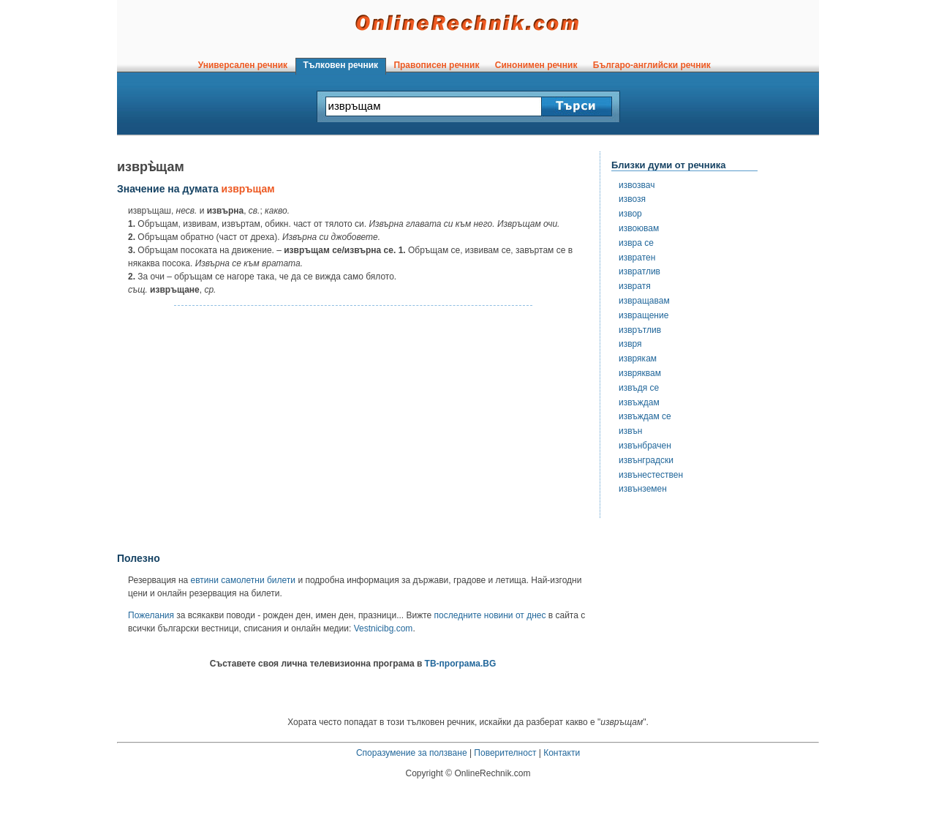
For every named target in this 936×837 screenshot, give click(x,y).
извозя (632, 199)
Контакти (561, 753)
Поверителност (505, 753)
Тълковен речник (340, 65)
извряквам (640, 373)
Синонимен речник (536, 65)
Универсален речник (242, 65)
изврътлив (640, 330)
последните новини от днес (490, 615)
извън (630, 431)
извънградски (646, 460)
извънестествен (651, 475)
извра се (636, 243)
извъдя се (639, 388)
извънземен (643, 489)
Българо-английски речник (651, 65)
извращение (643, 315)
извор (630, 214)
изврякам (638, 358)
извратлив (639, 271)
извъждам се (645, 416)
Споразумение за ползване (411, 753)
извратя (635, 286)
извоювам (639, 228)
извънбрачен (645, 445)
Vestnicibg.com (383, 628)
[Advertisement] (353, 429)
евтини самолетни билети (243, 580)
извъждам (639, 402)
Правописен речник (436, 65)
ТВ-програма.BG (461, 663)
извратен (637, 257)
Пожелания (151, 615)
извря (630, 344)
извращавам (644, 301)
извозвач (636, 185)
